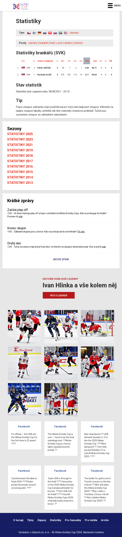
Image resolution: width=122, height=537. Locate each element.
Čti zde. (81, 231)
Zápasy (41, 520)
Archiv (105, 520)
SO (101, 61)
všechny (74, 32)
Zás (75, 61)
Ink (81, 61)
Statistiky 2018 (20, 156)
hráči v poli (56, 42)
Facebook (24, 426)
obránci (68, 42)
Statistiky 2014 (20, 177)
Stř (69, 61)
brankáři (43, 42)
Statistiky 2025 (20, 134)
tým (23, 61)
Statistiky (55, 520)
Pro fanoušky (73, 520)
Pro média (91, 520)
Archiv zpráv (61, 259)
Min (62, 61)
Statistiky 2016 (20, 166)
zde (21, 216)
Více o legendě (58, 295)
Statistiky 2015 (20, 172)
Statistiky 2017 (20, 161)
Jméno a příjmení (45, 61)
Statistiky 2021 (20, 145)
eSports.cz (38, 532)
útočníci (78, 42)
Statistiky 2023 (20, 139)
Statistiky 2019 (20, 150)
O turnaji (18, 520)
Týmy (30, 520)
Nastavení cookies (93, 532)
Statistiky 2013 (20, 183)
